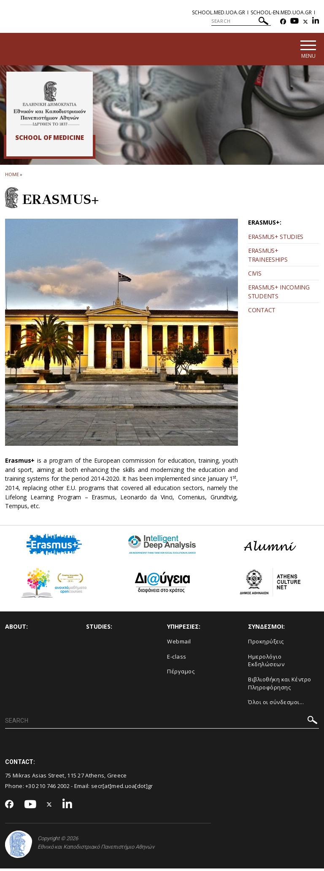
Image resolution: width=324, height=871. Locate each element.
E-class (176, 659)
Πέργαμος (180, 674)
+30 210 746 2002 (47, 788)
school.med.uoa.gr (218, 12)
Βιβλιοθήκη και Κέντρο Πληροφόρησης (279, 686)
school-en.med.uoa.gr (281, 12)
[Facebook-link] (283, 21)
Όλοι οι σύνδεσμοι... (276, 704)
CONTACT (261, 312)
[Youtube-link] (294, 21)
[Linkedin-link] (315, 21)
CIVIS (255, 276)
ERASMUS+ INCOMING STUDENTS (279, 294)
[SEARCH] (241, 21)
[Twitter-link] (305, 21)
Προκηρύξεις (266, 644)
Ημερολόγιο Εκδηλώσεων (266, 663)
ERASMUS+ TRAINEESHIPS (267, 257)
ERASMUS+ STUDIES (275, 239)
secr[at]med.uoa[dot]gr (122, 788)
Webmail (179, 644)
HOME (12, 177)
